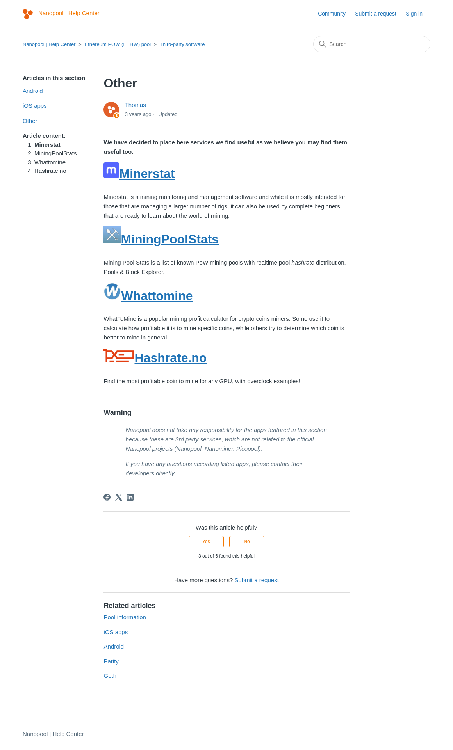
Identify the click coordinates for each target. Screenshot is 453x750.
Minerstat (47, 144)
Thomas (135, 104)
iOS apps (35, 105)
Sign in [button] (414, 14)
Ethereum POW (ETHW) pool (117, 44)
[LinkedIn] (130, 497)
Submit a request (375, 14)
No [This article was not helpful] (247, 541)
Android (33, 90)
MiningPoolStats (55, 153)
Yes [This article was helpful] (206, 541)
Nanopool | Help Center (49, 44)
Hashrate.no (50, 170)
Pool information (124, 617)
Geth (109, 675)
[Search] (372, 44)
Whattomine (50, 162)
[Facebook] (107, 497)
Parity (110, 661)
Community (332, 14)
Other (30, 120)
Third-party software (182, 44)
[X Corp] (118, 497)
